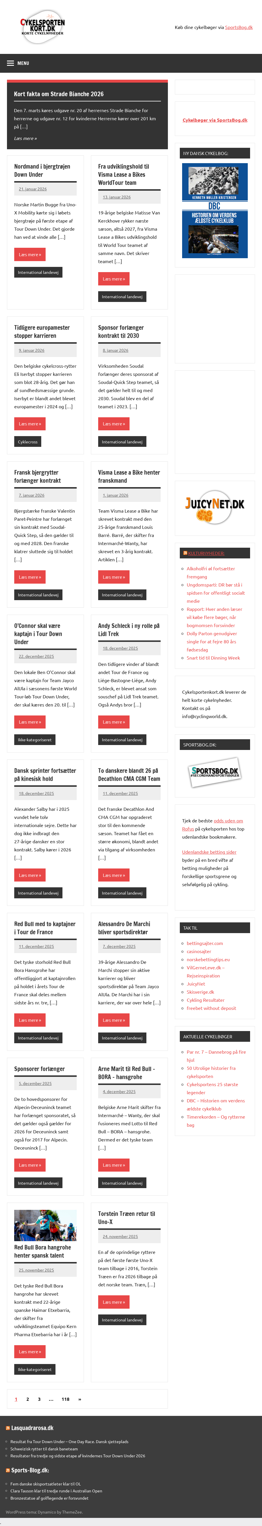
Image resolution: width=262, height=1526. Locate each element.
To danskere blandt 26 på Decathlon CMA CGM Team (129, 774)
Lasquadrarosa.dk (32, 1428)
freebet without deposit (211, 1008)
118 (65, 1399)
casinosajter (199, 951)
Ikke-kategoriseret (35, 739)
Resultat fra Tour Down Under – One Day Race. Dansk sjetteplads (69, 1441)
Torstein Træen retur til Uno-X (126, 1218)
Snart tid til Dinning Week (213, 657)
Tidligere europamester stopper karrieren (42, 331)
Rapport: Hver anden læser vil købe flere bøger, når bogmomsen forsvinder (214, 617)
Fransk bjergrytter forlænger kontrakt (37, 476)
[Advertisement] (222, 318)
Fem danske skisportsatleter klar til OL (45, 1483)
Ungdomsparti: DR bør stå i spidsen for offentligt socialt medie (216, 593)
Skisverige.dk (200, 992)
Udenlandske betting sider (209, 852)
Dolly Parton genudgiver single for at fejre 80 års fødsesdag (212, 641)
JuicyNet (196, 983)
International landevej (38, 272)
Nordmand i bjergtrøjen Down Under (42, 170)
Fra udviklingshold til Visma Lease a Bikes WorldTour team (123, 174)
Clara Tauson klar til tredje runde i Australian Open (56, 1490)
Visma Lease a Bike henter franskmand (129, 476)
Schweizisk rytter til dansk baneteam (44, 1448)
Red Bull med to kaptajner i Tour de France (45, 928)
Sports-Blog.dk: (30, 1470)
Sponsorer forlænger (39, 1069)
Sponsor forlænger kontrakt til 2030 (121, 331)
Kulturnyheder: (206, 553)
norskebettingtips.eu (208, 959)
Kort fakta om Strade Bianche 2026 (59, 93)
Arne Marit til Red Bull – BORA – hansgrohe (126, 1073)
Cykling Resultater (206, 1000)
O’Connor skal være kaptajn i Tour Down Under (38, 634)
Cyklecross (27, 441)
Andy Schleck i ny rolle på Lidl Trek (128, 630)
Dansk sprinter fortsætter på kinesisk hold (45, 774)
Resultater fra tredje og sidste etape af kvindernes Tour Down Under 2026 (77, 1455)
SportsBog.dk (239, 27)
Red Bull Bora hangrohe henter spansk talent (42, 1251)
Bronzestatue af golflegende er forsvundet (49, 1497)
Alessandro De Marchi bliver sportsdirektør (124, 928)
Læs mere (23, 138)
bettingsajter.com (205, 943)
